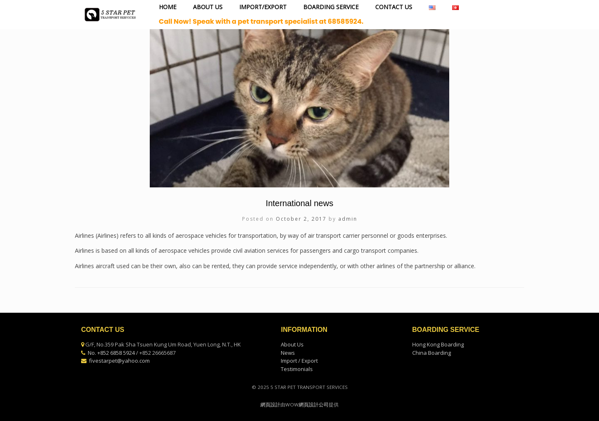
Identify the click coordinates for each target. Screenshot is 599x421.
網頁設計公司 (314, 404)
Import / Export (299, 360)
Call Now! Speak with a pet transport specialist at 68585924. (261, 21)
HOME (167, 7)
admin (347, 218)
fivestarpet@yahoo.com (119, 360)
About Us (292, 344)
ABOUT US (208, 7)
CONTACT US (393, 7)
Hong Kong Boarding (438, 344)
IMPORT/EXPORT (263, 7)
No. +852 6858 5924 (111, 352)
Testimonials (297, 369)
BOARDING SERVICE (331, 7)
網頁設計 (270, 404)
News (288, 352)
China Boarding (431, 352)
